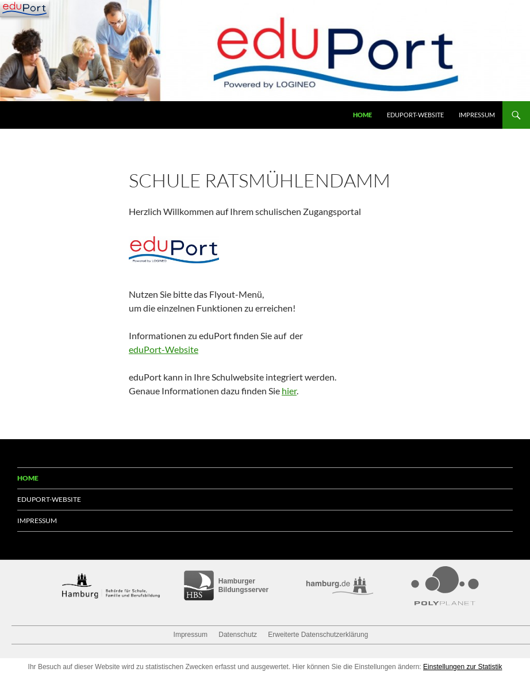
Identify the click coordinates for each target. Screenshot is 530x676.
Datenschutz (237, 635)
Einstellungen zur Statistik (462, 667)
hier (289, 390)
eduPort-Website (415, 114)
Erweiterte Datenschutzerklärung (318, 635)
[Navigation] (24, 8)
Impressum (477, 114)
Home (362, 114)
